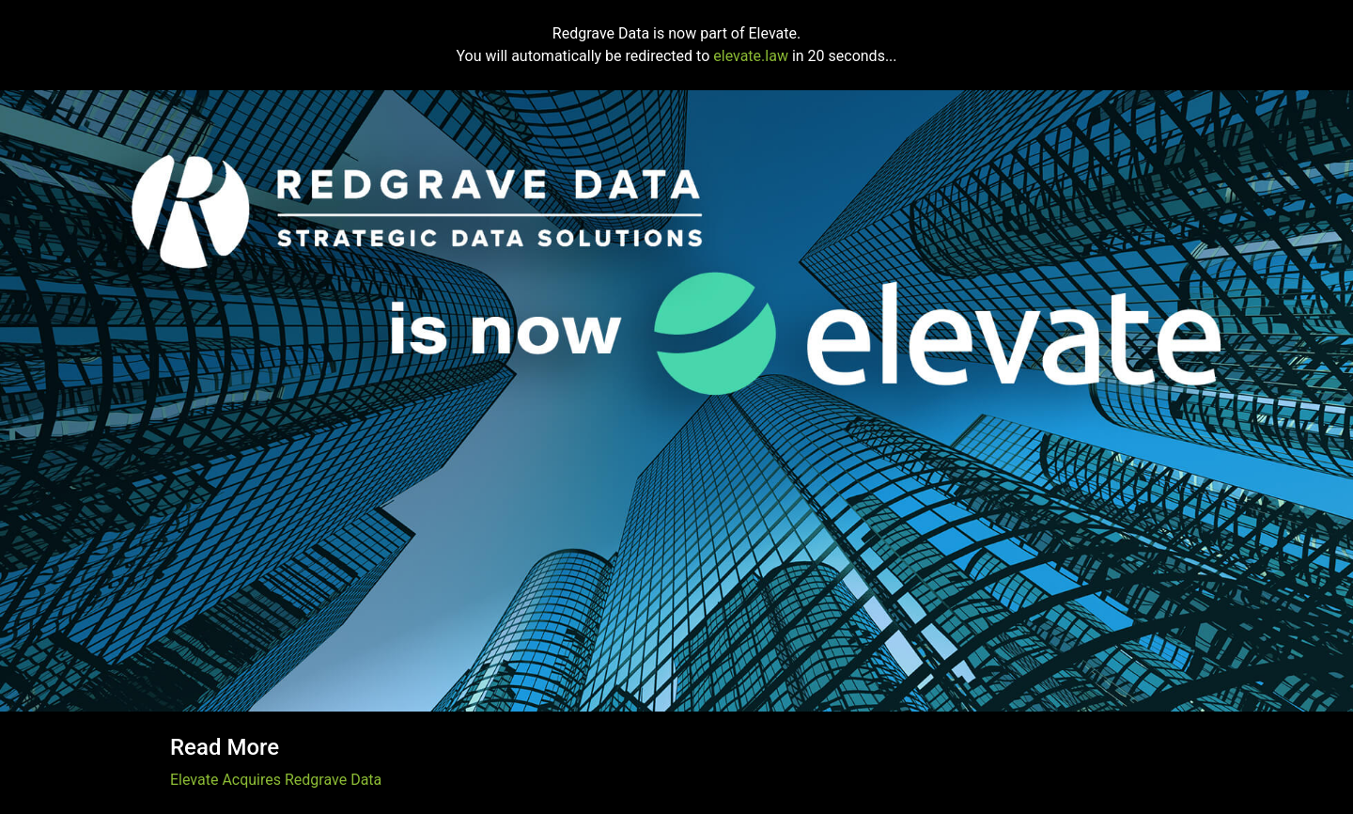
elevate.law (750, 56)
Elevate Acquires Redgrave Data (275, 780)
